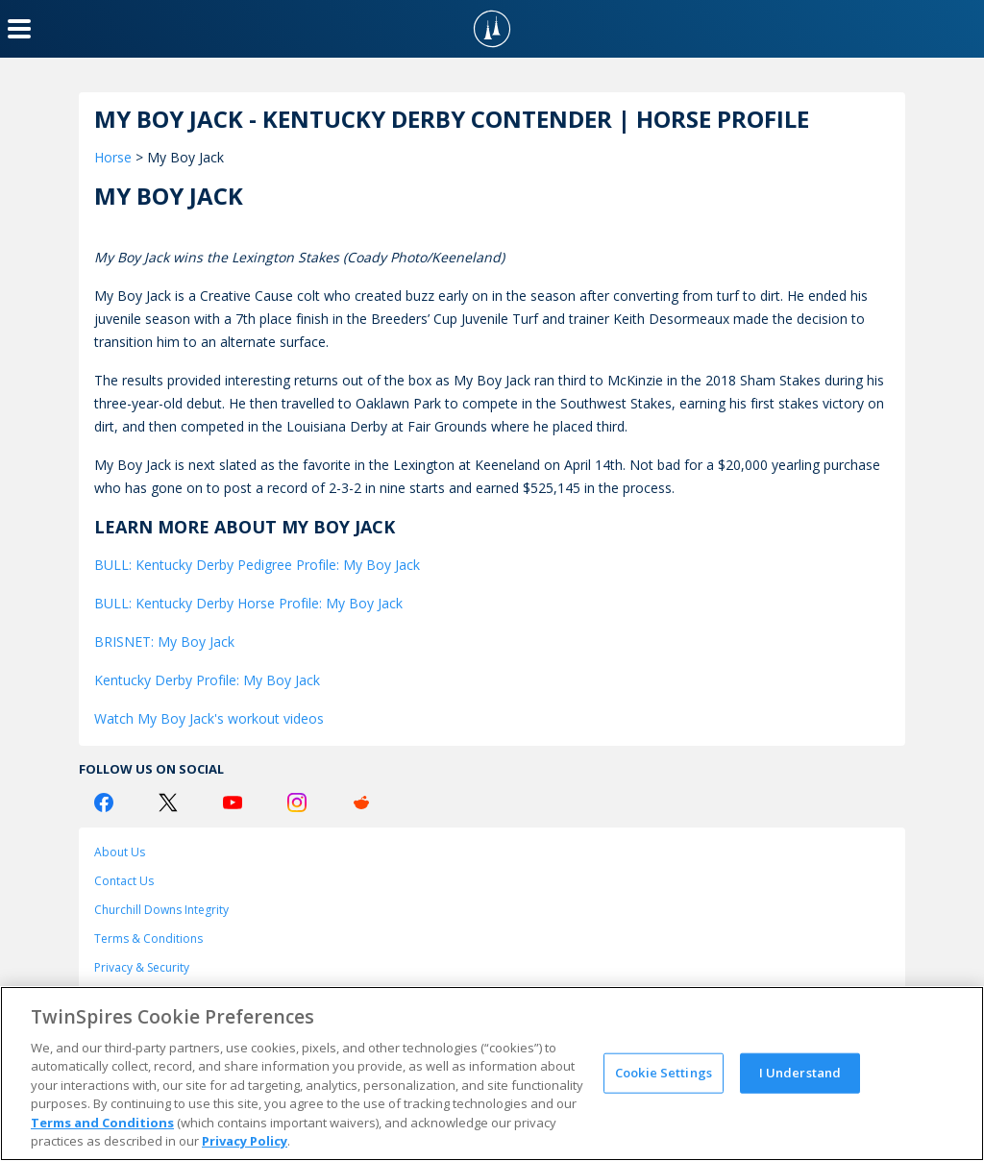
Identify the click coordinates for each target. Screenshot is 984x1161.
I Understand (800, 1072)
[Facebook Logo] (103, 802)
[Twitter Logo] (168, 802)
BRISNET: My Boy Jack (164, 641)
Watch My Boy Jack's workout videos (209, 718)
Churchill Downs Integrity (161, 910)
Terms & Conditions (148, 938)
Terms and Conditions (102, 1122)
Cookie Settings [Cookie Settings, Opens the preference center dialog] (663, 1072)
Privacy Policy (244, 1140)
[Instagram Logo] (297, 802)
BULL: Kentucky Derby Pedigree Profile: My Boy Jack (257, 565)
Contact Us (124, 881)
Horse (113, 157)
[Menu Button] (19, 29)
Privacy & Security (141, 967)
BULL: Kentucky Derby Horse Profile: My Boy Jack (248, 603)
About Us (119, 852)
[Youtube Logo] (232, 802)
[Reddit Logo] (361, 802)
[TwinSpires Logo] (492, 29)
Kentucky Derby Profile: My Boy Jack (207, 680)
